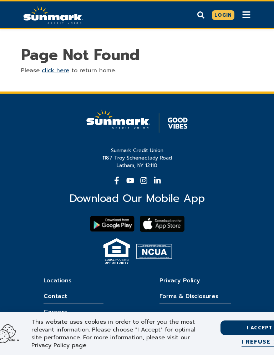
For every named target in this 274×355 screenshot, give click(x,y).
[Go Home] (53, 14)
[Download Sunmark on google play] (112, 224)
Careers (55, 312)
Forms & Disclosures (188, 296)
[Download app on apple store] (162, 224)
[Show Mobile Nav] (246, 15)
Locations (57, 280)
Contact (55, 296)
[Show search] (201, 15)
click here (55, 70)
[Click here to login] (223, 15)
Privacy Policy (179, 280)
